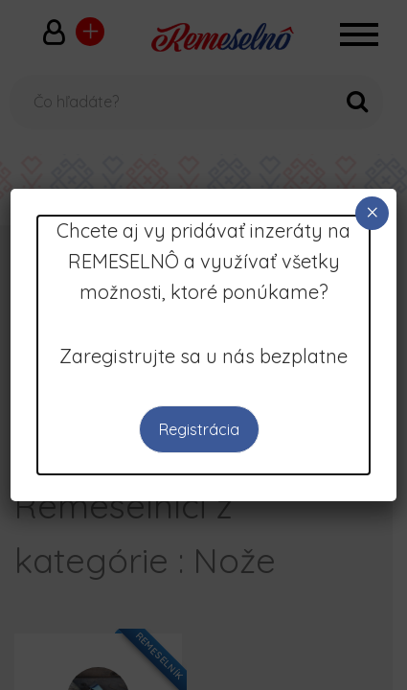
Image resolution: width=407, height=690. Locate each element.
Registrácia (199, 429)
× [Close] (372, 212)
